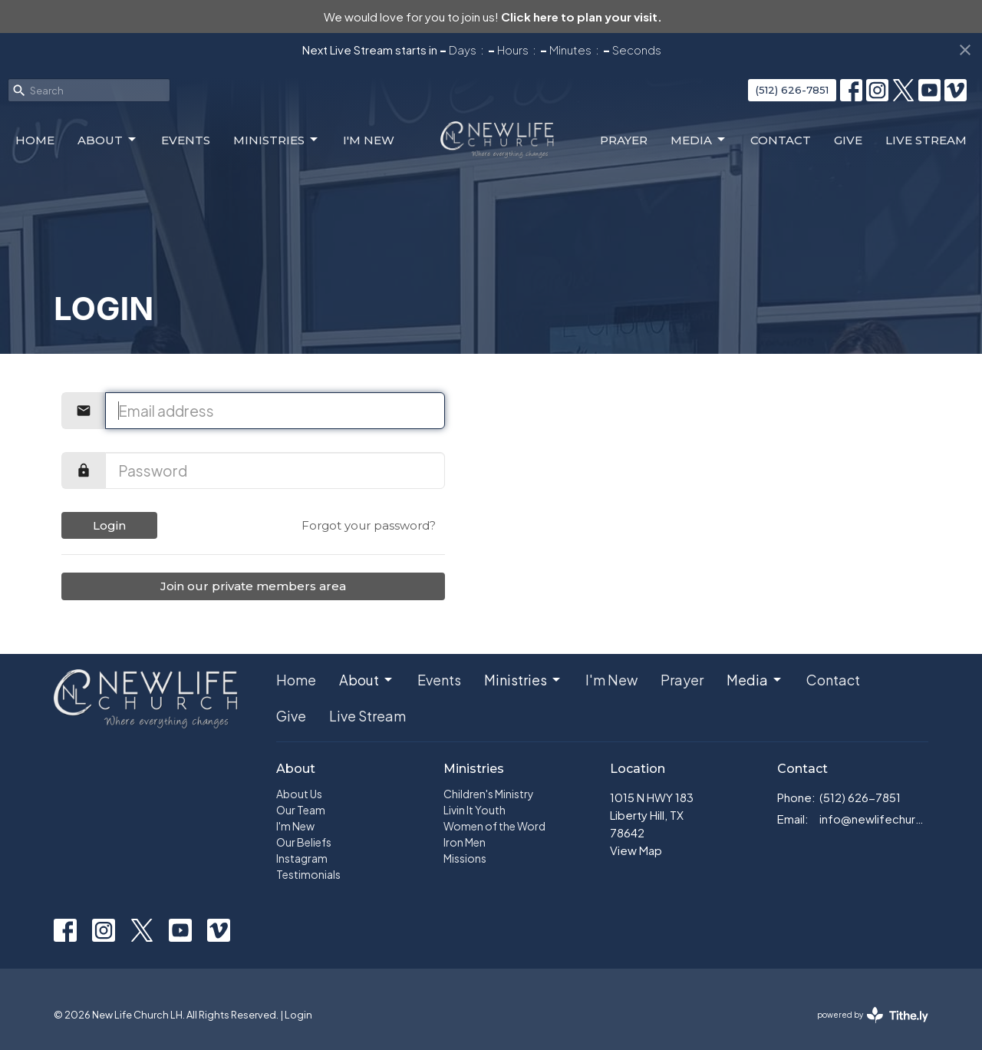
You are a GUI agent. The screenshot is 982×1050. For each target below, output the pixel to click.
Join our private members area (253, 586)
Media (699, 139)
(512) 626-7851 (792, 90)
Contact (780, 140)
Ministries (276, 139)
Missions (464, 858)
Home (34, 140)
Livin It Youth (474, 810)
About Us (299, 794)
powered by (872, 1015)
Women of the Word (494, 826)
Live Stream (926, 140)
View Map (636, 850)
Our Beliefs (303, 842)
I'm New (368, 140)
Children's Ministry (488, 794)
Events (185, 140)
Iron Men (464, 842)
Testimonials (308, 874)
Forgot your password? (369, 525)
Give (848, 140)
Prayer (624, 140)
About (107, 139)
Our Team (300, 810)
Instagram (302, 858)
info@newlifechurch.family (874, 818)
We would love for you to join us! (493, 16)
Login (109, 525)
